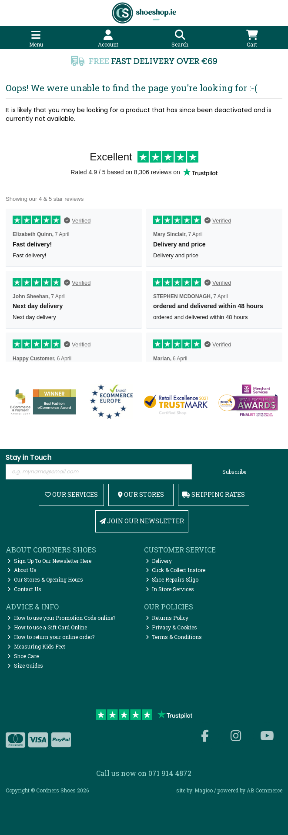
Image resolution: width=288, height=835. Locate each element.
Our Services (71, 494)
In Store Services (170, 588)
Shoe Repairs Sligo (172, 579)
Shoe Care (23, 655)
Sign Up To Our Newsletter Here (49, 560)
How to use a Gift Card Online (47, 627)
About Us (22, 569)
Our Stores (141, 494)
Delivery (159, 560)
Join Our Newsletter (142, 521)
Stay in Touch (28, 457)
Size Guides (25, 665)
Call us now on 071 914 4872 (143, 773)
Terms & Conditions (174, 636)
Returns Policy (167, 617)
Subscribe (234, 471)
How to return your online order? (50, 636)
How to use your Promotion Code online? (61, 617)
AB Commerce (264, 790)
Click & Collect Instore (176, 569)
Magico (203, 790)
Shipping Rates (213, 494)
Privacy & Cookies (172, 627)
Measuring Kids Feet (36, 646)
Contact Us (24, 588)
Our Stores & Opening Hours (45, 579)
